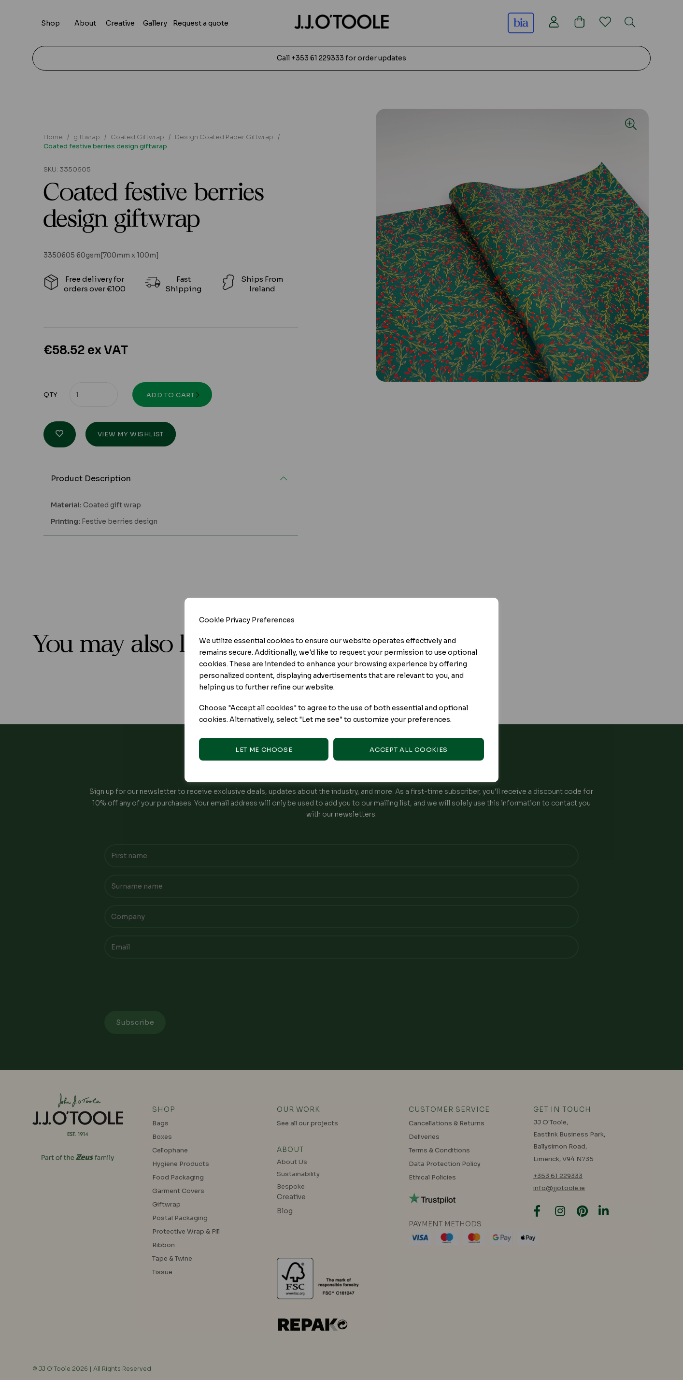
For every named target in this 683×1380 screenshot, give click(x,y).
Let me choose (263, 750)
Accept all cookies (409, 750)
